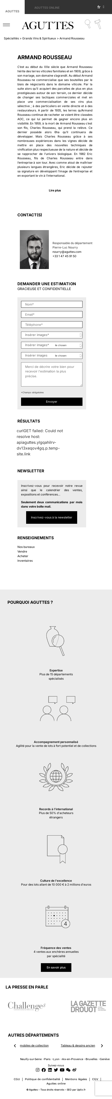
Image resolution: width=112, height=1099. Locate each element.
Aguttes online (47, 7)
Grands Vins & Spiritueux (39, 38)
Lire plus (55, 190)
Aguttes (12, 11)
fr (100, 7)
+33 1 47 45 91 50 (64, 256)
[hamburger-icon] (6, 25)
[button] (54, 190)
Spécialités (11, 38)
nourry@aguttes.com (67, 252)
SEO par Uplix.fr (76, 1089)
